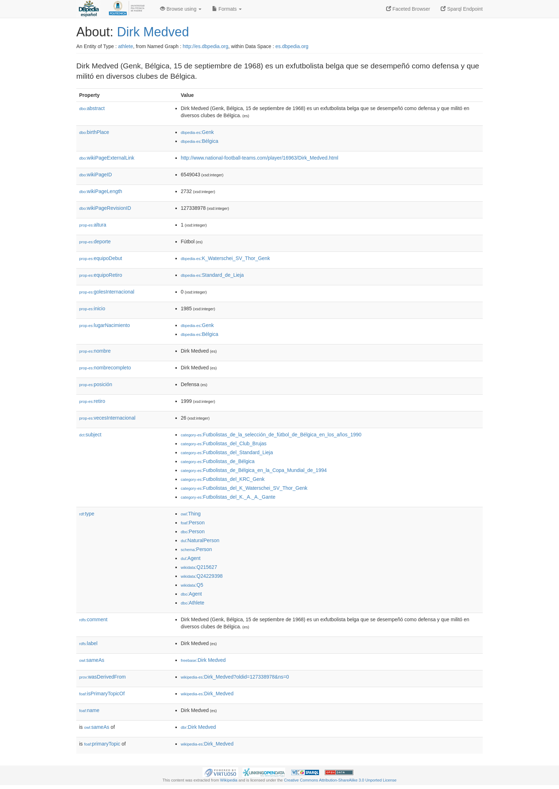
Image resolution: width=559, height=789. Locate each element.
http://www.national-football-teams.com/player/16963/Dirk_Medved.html (259, 158)
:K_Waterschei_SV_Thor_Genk (225, 258)
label (88, 643)
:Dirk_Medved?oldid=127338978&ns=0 (235, 677)
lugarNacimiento (104, 325)
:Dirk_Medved (207, 693)
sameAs (91, 660)
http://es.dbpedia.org (206, 46)
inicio (92, 308)
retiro (92, 401)
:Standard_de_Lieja (212, 275)
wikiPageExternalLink (106, 158)
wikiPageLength (100, 191)
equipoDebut (100, 258)
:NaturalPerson (200, 540)
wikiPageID (95, 174)
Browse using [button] (180, 9)
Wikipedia (228, 780)
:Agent (190, 558)
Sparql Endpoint (462, 9)
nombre (95, 351)
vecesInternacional (107, 418)
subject (90, 434)
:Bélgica (199, 141)
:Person (193, 522)
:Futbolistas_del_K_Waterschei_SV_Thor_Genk (244, 488)
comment (93, 619)
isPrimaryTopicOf (102, 693)
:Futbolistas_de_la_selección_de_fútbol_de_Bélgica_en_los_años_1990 (271, 434)
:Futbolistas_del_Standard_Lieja (227, 452)
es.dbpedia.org (292, 46)
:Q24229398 (202, 576)
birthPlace (94, 132)
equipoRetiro (100, 275)
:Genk (197, 132)
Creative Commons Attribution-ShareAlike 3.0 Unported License (340, 780)
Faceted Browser (408, 9)
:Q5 (192, 585)
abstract (92, 108)
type (86, 514)
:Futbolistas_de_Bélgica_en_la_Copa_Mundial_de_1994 (254, 470)
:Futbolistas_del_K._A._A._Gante (228, 497)
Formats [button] (227, 9)
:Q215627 (199, 567)
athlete (125, 46)
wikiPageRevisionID (105, 208)
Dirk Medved (153, 32)
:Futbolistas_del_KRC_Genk (223, 479)
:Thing (191, 514)
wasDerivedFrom (102, 677)
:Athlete (192, 603)
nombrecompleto (105, 367)
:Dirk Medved (203, 660)
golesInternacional (106, 292)
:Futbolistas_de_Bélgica (218, 461)
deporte (95, 241)
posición (95, 384)
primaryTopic (102, 744)
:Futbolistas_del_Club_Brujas (224, 443)
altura (92, 225)
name (89, 710)
